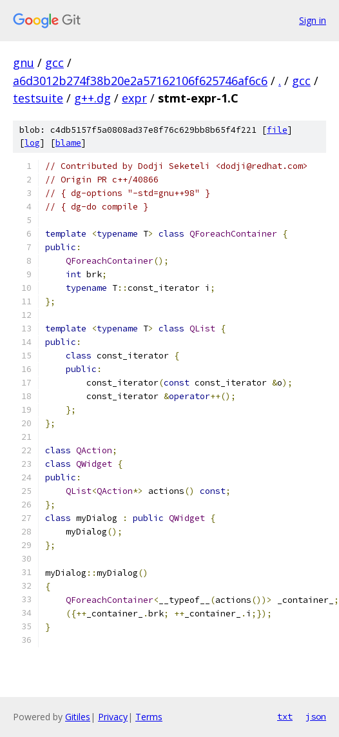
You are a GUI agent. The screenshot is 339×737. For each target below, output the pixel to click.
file (277, 129)
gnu (23, 62)
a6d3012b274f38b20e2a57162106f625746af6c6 (140, 80)
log (32, 142)
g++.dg (92, 98)
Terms (148, 717)
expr (134, 98)
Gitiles (77, 717)
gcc (54, 62)
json (315, 716)
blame (68, 142)
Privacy (113, 717)
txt (285, 716)
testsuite (38, 98)
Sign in (312, 20)
